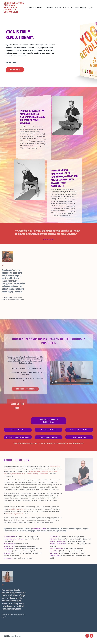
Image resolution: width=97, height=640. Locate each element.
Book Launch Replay (78, 7)
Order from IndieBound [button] (48, 430)
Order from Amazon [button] (79, 437)
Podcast (66, 7)
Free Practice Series (54, 7)
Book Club (41, 7)
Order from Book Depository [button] (48, 437)
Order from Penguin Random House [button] (17, 437)
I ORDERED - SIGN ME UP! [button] (25, 396)
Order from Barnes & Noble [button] (79, 430)
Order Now (31, 7)
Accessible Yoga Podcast (14, 521)
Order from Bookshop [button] (18, 430)
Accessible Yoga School (16, 516)
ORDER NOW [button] (14, 70)
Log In (90, 7)
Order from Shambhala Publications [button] (48, 420)
